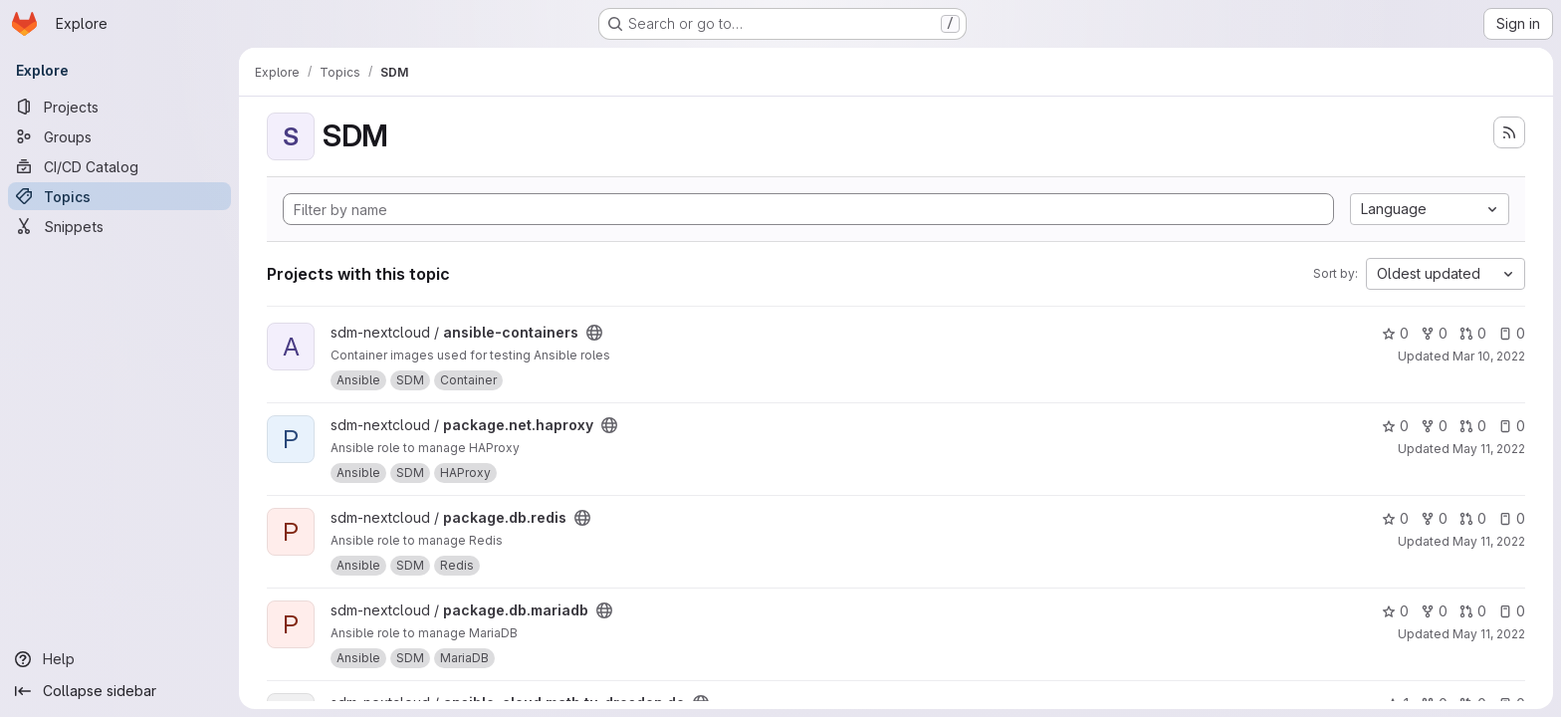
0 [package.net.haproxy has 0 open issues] (1511, 425)
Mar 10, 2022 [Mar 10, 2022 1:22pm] (1488, 356)
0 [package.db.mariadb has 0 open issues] (1511, 610)
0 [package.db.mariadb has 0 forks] (1434, 610)
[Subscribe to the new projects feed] (1509, 132)
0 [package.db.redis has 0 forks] (1434, 518)
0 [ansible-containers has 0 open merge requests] (1472, 333)
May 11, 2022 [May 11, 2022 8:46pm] (1488, 541)
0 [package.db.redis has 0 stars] (1395, 518)
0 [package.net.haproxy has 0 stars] (1395, 425)
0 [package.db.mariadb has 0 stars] (1395, 610)
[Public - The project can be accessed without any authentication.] (594, 333)
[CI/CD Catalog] (119, 166)
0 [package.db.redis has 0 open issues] (1511, 518)
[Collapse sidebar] (119, 691)
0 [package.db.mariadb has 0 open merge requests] (1472, 610)
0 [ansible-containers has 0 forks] (1434, 333)
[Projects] (119, 106)
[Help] (119, 659)
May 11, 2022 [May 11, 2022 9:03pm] (1488, 633)
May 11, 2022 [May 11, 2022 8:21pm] (1488, 448)
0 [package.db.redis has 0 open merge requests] (1472, 518)
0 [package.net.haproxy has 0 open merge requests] (1472, 425)
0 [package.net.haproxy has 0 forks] (1434, 425)
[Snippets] (119, 226)
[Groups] (119, 136)
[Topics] (119, 196)
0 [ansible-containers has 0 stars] (1395, 333)
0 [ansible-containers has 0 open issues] (1511, 333)
